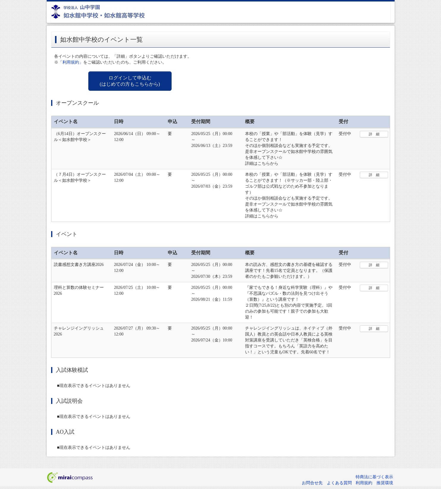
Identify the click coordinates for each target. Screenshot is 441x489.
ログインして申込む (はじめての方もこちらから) (130, 81)
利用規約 (364, 483)
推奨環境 (384, 483)
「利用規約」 (70, 62)
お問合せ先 (312, 483)
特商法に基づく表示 (374, 477)
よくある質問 (339, 483)
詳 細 (374, 134)
